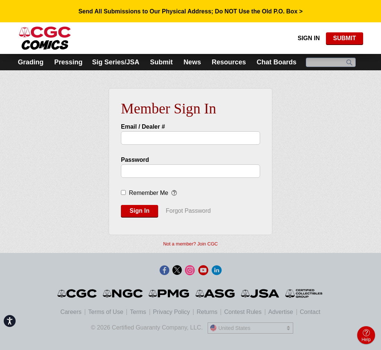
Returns (206, 312)
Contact (310, 312)
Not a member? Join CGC (190, 244)
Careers (70, 312)
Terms (138, 312)
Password (135, 160)
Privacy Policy (171, 312)
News (192, 62)
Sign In (309, 38)
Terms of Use (105, 312)
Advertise (280, 312)
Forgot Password (188, 211)
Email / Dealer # (143, 126)
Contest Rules (243, 312)
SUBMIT (344, 38)
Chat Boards (277, 62)
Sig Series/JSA (115, 62)
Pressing (68, 62)
